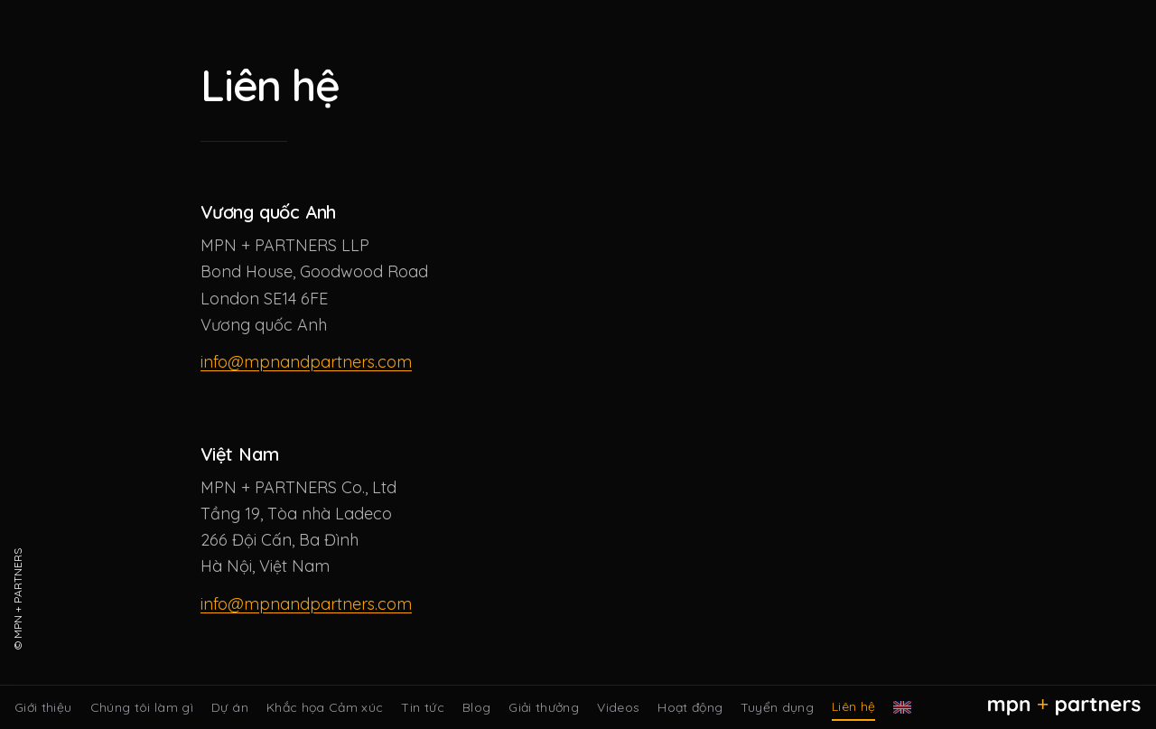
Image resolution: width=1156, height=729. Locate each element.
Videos (618, 707)
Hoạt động (689, 707)
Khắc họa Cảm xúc (325, 707)
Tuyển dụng (777, 707)
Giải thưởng (543, 707)
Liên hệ (853, 706)
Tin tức (422, 707)
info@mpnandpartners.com (306, 361)
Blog (476, 707)
